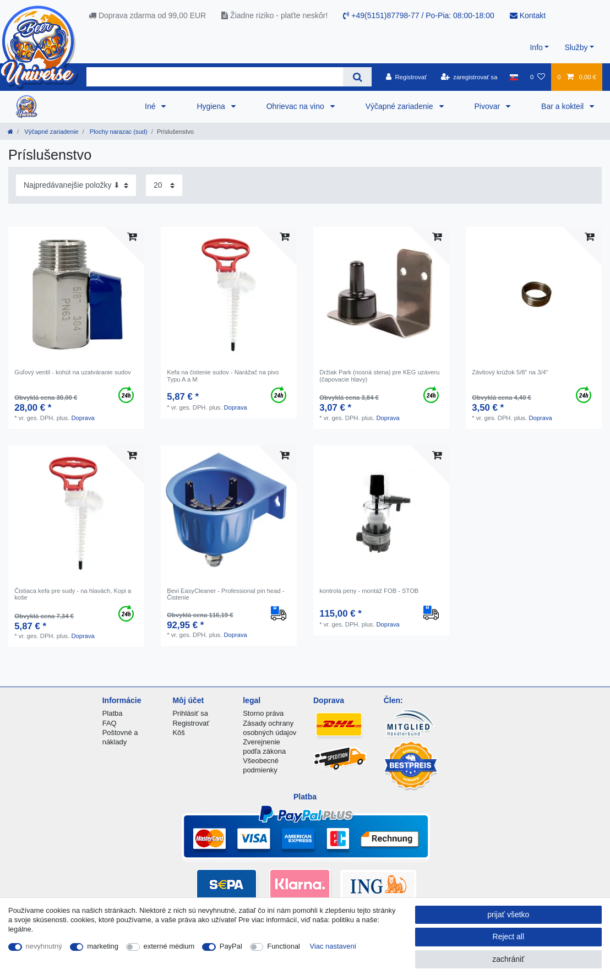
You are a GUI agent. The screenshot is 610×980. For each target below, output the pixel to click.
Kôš (178, 732)
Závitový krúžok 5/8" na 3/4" (510, 372)
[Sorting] (76, 185)
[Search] (357, 76)
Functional (283, 946)
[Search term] (214, 76)
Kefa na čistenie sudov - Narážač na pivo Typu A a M (223, 375)
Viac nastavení (333, 946)
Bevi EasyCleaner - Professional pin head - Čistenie (225, 594)
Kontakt (528, 15)
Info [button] (536, 47)
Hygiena (212, 106)
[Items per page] (164, 185)
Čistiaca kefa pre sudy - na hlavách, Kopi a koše (72, 594)
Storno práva (263, 713)
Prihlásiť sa (190, 713)
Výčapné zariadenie (400, 106)
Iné (151, 106)
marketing (102, 946)
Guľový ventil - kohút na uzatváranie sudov (72, 372)
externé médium (169, 946)
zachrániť (508, 959)
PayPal (231, 946)
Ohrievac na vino (296, 106)
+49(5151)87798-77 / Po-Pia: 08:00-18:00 (418, 15)
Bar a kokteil (563, 106)
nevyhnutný (44, 946)
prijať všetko (508, 914)
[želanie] (537, 77)
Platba (112, 713)
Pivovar (489, 106)
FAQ (109, 723)
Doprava (82, 418)
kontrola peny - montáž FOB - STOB (368, 590)
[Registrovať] (406, 77)
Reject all (509, 936)
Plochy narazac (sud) (118, 131)
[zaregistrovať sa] (469, 77)
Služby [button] (575, 47)
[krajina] (514, 77)
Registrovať (190, 723)
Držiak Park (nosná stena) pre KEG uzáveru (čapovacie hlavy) (379, 375)
